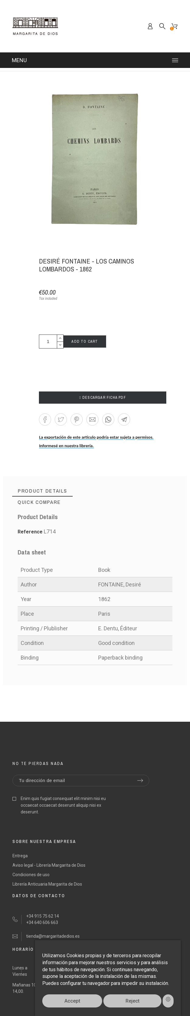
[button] (45, 419)
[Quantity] (48, 342)
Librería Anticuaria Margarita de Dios (47, 884)
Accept (72, 1001)
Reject (133, 1001)
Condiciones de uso (31, 874)
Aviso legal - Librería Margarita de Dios (48, 865)
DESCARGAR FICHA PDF (102, 397)
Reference (31, 532)
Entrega (20, 855)
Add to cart (84, 341)
